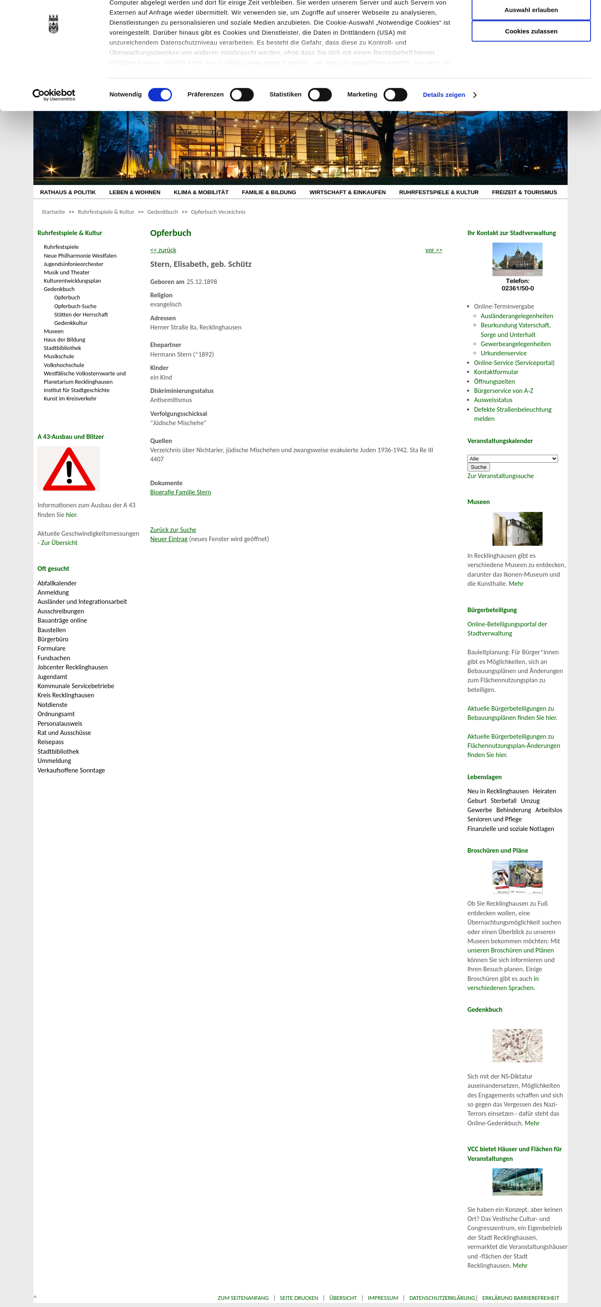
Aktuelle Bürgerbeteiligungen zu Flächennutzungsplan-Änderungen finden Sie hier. (513, 745)
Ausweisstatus (493, 400)
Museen (53, 331)
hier (71, 515)
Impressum (383, 1298)
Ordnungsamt (56, 714)
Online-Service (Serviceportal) (514, 363)
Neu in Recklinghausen (498, 791)
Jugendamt (52, 677)
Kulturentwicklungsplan (72, 280)
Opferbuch (67, 297)
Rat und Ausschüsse (64, 733)
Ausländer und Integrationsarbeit (82, 601)
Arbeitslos (549, 810)
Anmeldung (53, 592)
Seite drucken (299, 1298)
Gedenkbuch (162, 211)
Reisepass (51, 742)
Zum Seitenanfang (243, 1298)
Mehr (516, 584)
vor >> (433, 250)
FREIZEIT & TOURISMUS (524, 192)
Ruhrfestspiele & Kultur (106, 211)
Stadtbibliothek (62, 348)
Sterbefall (504, 801)
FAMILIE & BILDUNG (269, 192)
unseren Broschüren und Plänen (510, 950)
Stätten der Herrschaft (81, 314)
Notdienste (53, 705)
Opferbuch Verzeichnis (218, 211)
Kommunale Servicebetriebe (76, 686)
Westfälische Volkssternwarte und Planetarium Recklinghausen (85, 377)
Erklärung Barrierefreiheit (520, 1298)
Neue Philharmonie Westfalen (80, 255)
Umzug (530, 801)
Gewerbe (479, 810)
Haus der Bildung (64, 339)
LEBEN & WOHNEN (135, 192)
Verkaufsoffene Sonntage (71, 770)
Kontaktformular (496, 372)
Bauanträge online (62, 620)
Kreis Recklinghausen (66, 695)
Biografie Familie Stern (180, 492)
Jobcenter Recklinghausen (73, 667)
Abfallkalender (57, 583)
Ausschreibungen (61, 611)
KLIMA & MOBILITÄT (201, 192)
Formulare (52, 648)
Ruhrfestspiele (61, 247)
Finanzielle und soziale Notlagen (510, 829)
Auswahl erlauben (531, 48)
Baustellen (52, 630)
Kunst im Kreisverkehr (70, 398)
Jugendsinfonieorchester (74, 264)
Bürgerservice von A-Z (503, 391)
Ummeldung (54, 761)
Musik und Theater (67, 272)
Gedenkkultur (71, 323)
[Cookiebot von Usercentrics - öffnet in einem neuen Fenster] (54, 133)
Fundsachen (54, 658)
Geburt (477, 801)
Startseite (53, 211)
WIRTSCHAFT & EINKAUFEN (348, 192)
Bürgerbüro (53, 639)
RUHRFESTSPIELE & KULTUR (439, 192)
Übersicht (343, 1298)
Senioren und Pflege (494, 819)
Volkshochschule (64, 365)
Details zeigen (444, 133)
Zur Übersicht (59, 543)
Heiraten (544, 791)
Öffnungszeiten (494, 381)
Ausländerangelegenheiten (517, 316)
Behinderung (513, 810)
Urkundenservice (504, 353)
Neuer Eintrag (168, 539)
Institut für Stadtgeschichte (77, 390)
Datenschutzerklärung (442, 1298)
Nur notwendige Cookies (531, 24)
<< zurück (163, 250)
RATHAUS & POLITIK (68, 192)
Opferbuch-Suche (75, 306)
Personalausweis (60, 723)
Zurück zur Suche (173, 530)
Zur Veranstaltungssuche (500, 476)
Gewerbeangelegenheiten (516, 344)
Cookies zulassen (531, 69)
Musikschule (59, 356)
